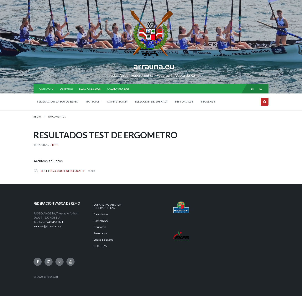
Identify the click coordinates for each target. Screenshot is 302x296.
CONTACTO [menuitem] (46, 88)
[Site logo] (151, 58)
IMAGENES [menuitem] (207, 101)
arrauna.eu (154, 66)
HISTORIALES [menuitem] (184, 101)
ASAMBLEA (101, 220)
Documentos (57, 116)
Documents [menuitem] (66, 88)
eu (261, 88)
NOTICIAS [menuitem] (92, 101)
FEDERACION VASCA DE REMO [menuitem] (57, 101)
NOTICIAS (100, 246)
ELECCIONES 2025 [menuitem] (90, 88)
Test (55, 145)
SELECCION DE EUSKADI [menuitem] (151, 101)
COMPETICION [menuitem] (117, 101)
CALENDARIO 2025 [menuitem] (118, 88)
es (252, 88)
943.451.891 (54, 222)
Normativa (100, 226)
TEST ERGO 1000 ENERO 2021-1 (62, 171)
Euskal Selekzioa (103, 239)
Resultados (100, 233)
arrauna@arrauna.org (47, 226)
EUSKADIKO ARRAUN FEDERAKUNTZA (107, 206)
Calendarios (101, 214)
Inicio (37, 116)
